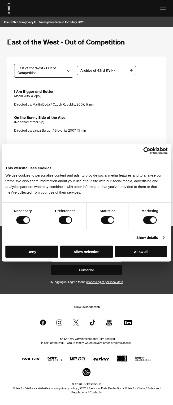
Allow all (141, 252)
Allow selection (86, 252)
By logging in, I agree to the (86, 282)
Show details (147, 237)
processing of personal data (104, 282)
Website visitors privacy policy (58, 388)
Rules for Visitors (24, 388)
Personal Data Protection (105, 388)
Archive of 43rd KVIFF (98, 70)
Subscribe (86, 269)
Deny (31, 252)
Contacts (96, 392)
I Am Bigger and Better (34, 91)
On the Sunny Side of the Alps (39, 117)
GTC (83, 388)
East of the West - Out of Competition (36, 70)
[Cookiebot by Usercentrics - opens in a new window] (147, 150)
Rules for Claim (135, 388)
